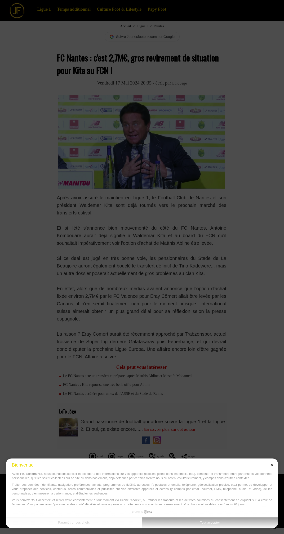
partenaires (34, 474)
